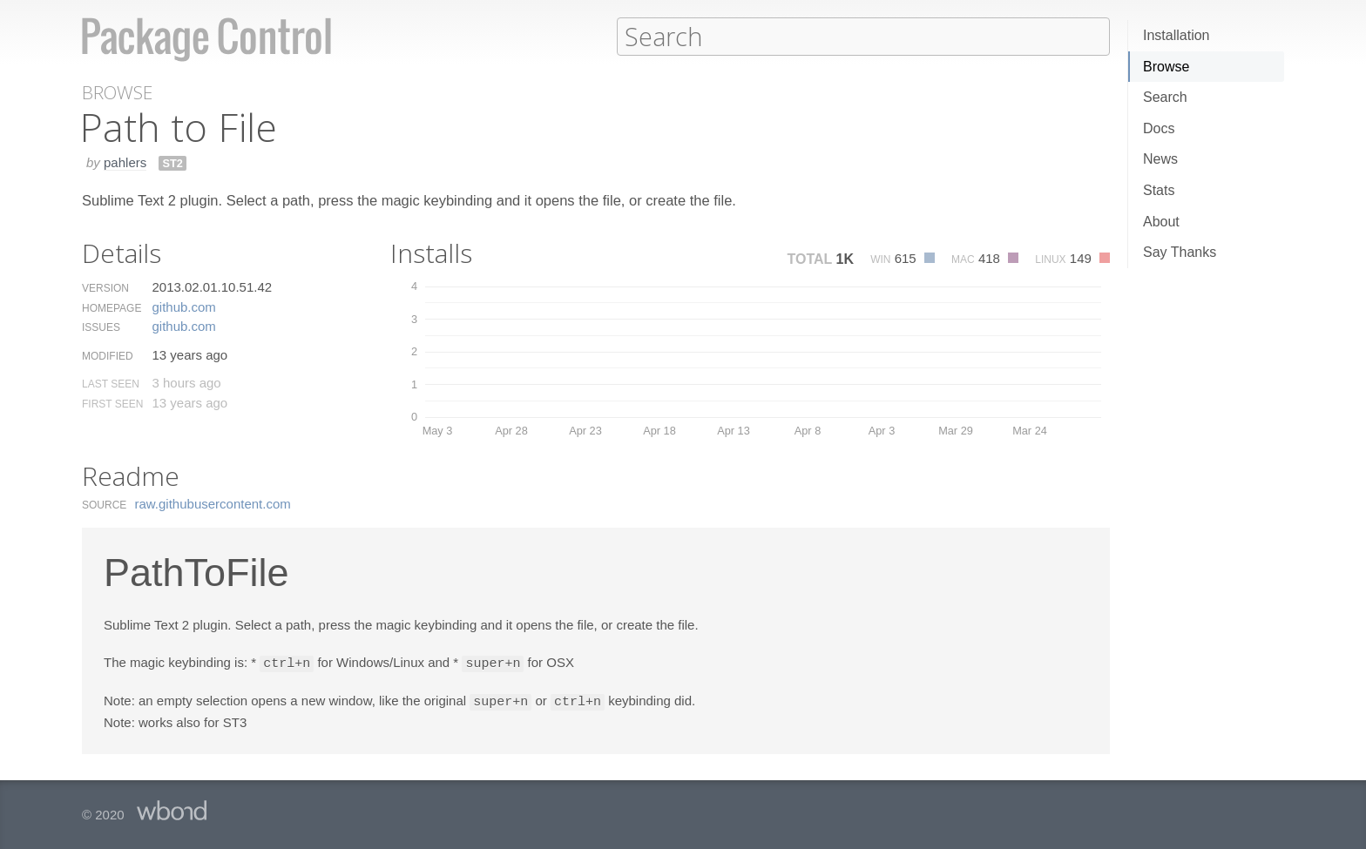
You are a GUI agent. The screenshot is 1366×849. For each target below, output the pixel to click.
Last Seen (110, 383)
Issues (101, 326)
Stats (1158, 190)
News (1160, 159)
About (1161, 221)
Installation (1176, 35)
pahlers (125, 161)
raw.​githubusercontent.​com (213, 502)
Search (1165, 97)
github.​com (183, 306)
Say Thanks (1179, 252)
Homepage (111, 307)
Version (105, 287)
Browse (1166, 66)
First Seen (112, 403)
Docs (1158, 128)
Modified (107, 355)
